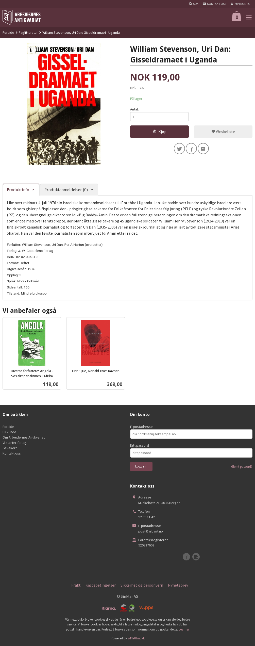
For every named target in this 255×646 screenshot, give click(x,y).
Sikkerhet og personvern (142, 585)
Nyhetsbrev (178, 585)
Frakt (76, 585)
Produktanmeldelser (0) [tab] (66, 189)
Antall (134, 109)
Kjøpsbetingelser (101, 585)
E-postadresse (141, 426)
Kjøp (159, 131)
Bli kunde (9, 432)
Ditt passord (139, 445)
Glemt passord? (241, 466)
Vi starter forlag (14, 442)
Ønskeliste (223, 131)
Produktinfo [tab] (18, 189)
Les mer (184, 629)
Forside (8, 32)
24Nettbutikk (136, 638)
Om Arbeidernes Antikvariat (24, 437)
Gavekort (10, 448)
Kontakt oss (12, 453)
